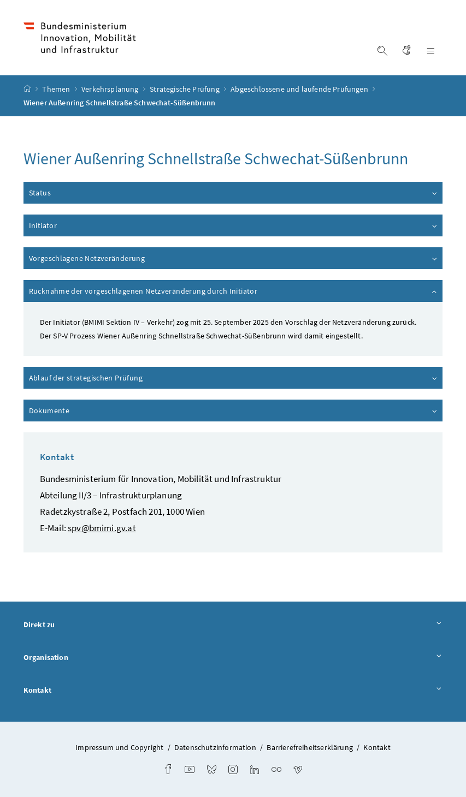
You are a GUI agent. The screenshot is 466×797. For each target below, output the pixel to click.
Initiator (234, 225)
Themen (57, 89)
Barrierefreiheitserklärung (310, 747)
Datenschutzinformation (215, 747)
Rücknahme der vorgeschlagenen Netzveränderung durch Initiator (234, 291)
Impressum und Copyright (119, 747)
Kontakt (233, 690)
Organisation (233, 657)
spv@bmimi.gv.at (102, 528)
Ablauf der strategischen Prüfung (234, 378)
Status (234, 193)
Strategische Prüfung (185, 89)
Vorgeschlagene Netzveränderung (234, 258)
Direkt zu (233, 625)
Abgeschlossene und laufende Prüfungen (300, 89)
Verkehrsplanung (110, 89)
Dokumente (234, 410)
